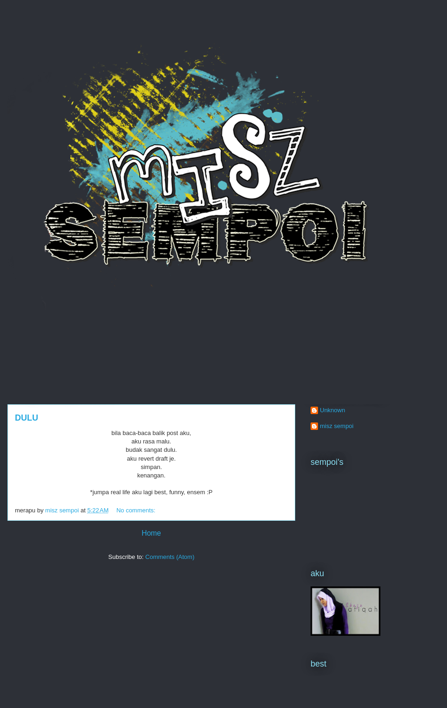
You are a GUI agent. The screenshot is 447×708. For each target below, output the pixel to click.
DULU (26, 417)
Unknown (332, 410)
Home (151, 533)
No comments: (136, 510)
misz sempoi (336, 425)
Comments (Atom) (169, 556)
